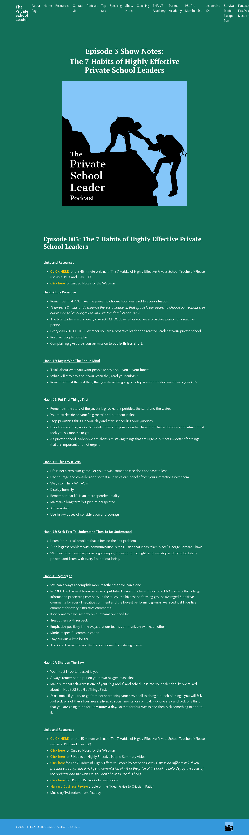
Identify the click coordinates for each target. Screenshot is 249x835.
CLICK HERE (59, 272)
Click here (57, 283)
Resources (62, 6)
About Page (36, 8)
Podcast (92, 6)
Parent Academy (175, 8)
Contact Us (78, 8)
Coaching (143, 6)
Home (48, 6)
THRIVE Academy (159, 8)
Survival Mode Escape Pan (229, 13)
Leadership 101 (213, 8)
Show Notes (129, 8)
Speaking (116, 6)
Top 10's (103, 8)
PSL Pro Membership (193, 8)
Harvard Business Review (69, 786)
